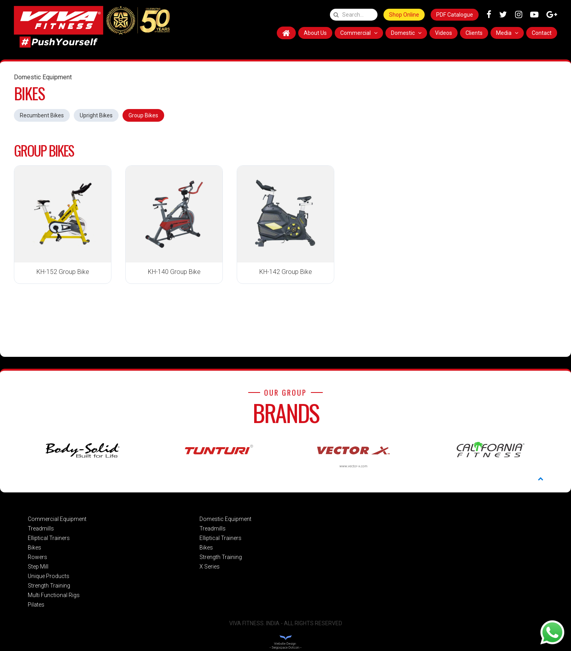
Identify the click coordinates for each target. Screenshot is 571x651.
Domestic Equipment (225, 519)
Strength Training (49, 585)
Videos (443, 33)
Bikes (34, 547)
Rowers (37, 557)
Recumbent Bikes (42, 115)
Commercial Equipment (57, 519)
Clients (474, 33)
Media (507, 33)
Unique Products (48, 576)
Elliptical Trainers (49, 538)
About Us (315, 33)
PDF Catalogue (454, 14)
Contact (542, 33)
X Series (209, 566)
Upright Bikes (96, 115)
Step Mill (38, 566)
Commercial (358, 33)
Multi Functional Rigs (54, 595)
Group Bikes (143, 115)
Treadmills (41, 528)
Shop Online (404, 14)
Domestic (406, 33)
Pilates (36, 604)
